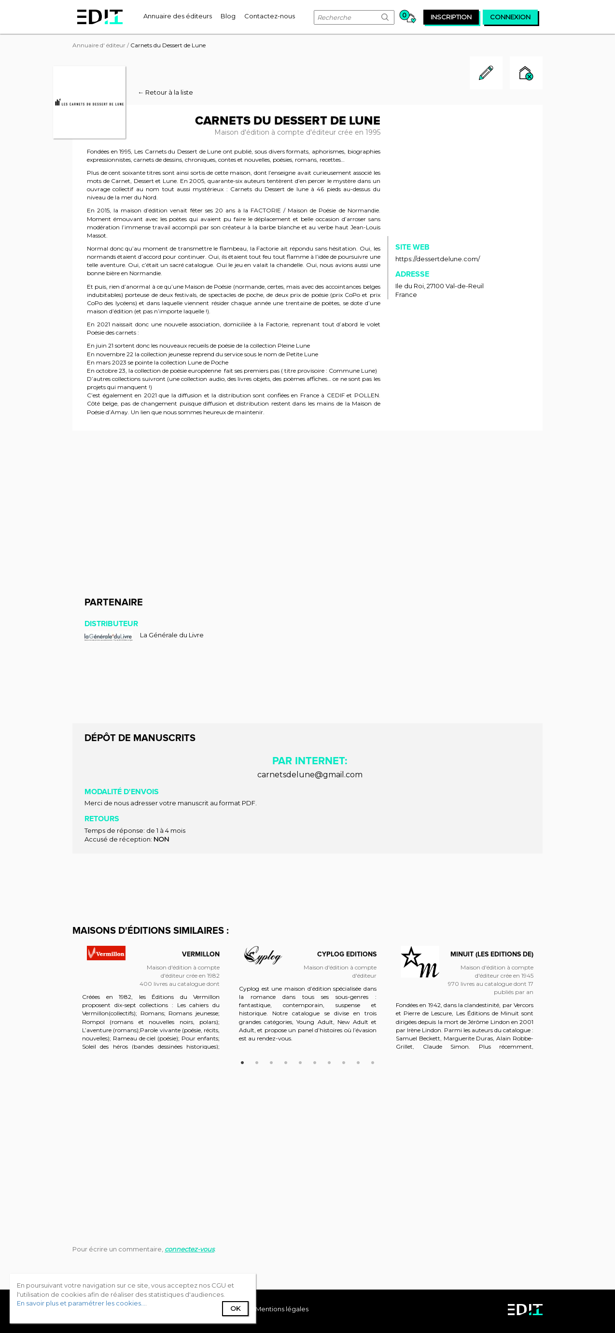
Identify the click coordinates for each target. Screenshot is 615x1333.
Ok (235, 1308)
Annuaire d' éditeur (99, 45)
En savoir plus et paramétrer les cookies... (81, 1303)
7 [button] (329, 1061)
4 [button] (286, 1061)
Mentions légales (281, 1309)
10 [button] (372, 1061)
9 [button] (358, 1061)
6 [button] (315, 1061)
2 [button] (257, 1061)
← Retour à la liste (165, 92)
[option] (150, 1002)
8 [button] (344, 1061)
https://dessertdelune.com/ (437, 259)
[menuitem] (177, 16)
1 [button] (242, 1061)
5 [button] (300, 1061)
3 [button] (271, 1061)
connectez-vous (189, 1249)
